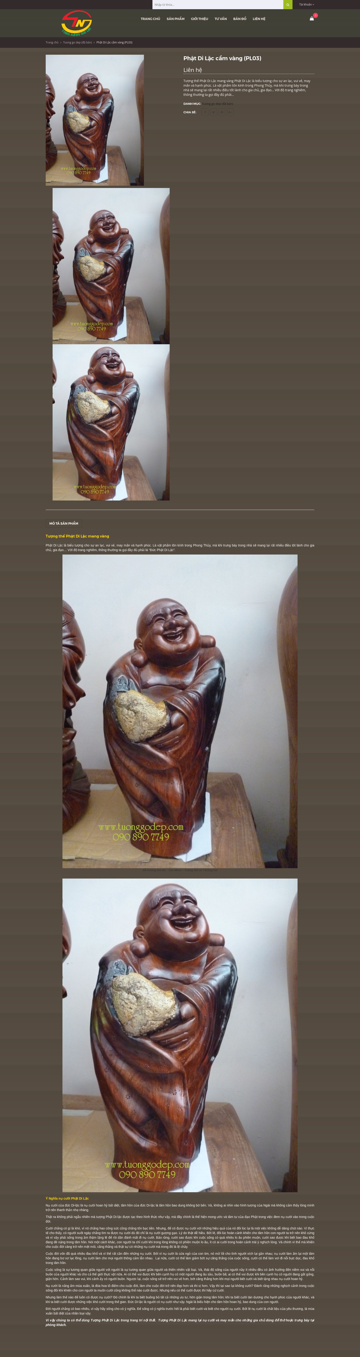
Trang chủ (150, 18)
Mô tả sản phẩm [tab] (63, 523)
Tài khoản (306, 4)
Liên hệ (259, 18)
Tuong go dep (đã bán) (77, 42)
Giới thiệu (199, 18)
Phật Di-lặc (114, 1217)
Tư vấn (221, 18)
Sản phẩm (176, 18)
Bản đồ (239, 18)
